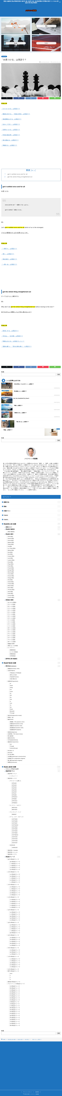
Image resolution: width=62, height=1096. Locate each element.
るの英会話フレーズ (15, 962)
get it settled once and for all (17, 174)
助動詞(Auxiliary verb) (13, 668)
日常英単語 (13, 656)
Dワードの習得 (11, 610)
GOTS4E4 (14, 827)
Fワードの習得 (11, 614)
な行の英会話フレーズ (13, 909)
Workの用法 (11, 572)
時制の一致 (10, 717)
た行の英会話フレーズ (13, 897)
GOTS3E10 (15, 825)
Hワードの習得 (11, 618)
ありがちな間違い (12, 602)
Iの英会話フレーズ (14, 1001)
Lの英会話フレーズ (15, 1005)
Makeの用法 (11, 542)
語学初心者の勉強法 (33, 659)
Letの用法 (10, 558)
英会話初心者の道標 (32, 524)
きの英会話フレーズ (15, 876)
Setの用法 (10, 591)
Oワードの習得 (11, 631)
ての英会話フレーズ (15, 905)
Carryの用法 (11, 595)
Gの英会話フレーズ (15, 998)
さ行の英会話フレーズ (13, 884)
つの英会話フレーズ (15, 903)
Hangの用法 (11, 577)
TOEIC (32, 515)
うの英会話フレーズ (15, 865)
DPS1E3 (14, 785)
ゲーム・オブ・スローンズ (16, 816)
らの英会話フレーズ (15, 959)
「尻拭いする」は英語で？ (10, 330)
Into (11, 703)
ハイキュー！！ (14, 776)
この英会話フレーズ (15, 882)
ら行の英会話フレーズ (13, 956)
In (10, 701)
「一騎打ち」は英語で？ (9, 248)
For (11, 689)
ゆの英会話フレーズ (15, 952)
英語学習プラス (33, 771)
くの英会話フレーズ (15, 878)
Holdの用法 (11, 581)
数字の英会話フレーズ (13, 971)
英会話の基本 (33, 534)
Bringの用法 (11, 570)
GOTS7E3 (14, 838)
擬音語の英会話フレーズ (14, 981)
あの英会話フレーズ (15, 861)
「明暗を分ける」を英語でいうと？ (12, 341)
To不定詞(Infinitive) (13, 740)
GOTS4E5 (14, 829)
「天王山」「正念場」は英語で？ (12, 336)
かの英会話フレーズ (15, 874)
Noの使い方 (11, 750)
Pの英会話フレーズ (15, 1013)
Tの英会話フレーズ (15, 1021)
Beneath (12, 711)
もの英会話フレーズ (15, 945)
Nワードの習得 (11, 630)
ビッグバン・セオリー (15, 805)
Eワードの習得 (11, 612)
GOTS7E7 (14, 842)
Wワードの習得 (12, 641)
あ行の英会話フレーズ (13, 859)
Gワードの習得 (11, 616)
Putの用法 (10, 562)
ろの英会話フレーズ (15, 966)
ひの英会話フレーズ (15, 926)
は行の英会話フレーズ (13, 922)
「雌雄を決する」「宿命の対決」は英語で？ (15, 114)
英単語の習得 (33, 600)
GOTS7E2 (14, 836)
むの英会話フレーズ (15, 941)
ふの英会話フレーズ (15, 928)
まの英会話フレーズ (15, 937)
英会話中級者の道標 (32, 663)
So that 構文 (11, 754)
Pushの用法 (11, 568)
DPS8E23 (14, 802)
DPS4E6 (14, 795)
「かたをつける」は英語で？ (10, 108)
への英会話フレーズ (15, 930)
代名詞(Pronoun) (14, 676)
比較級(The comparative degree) (16, 758)
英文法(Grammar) (33, 666)
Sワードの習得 (11, 637)
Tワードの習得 (11, 639)
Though (12, 746)
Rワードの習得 (11, 635)
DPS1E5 (14, 789)
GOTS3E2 (14, 819)
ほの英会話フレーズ (15, 932)
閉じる (33, 170)
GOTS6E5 (14, 833)
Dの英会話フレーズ (15, 992)
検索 (2, 372)
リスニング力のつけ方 (33, 769)
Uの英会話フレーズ (15, 1023)
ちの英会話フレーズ (15, 901)
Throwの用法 (11, 589)
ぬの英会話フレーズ (15, 916)
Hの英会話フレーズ (15, 1000)
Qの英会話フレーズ (15, 1015)
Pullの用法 (10, 566)
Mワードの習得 (11, 628)
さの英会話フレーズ (15, 886)
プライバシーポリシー (27, 1091)
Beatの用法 (11, 585)
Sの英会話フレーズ (15, 1019)
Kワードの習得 (11, 624)
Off (11, 695)
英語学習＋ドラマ (12, 778)
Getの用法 (4, 56)
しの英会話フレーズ (15, 888)
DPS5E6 (14, 798)
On (11, 697)
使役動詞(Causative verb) (16, 727)
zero (11, 973)
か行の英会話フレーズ (13, 871)
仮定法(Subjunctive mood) (15, 715)
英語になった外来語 (13, 645)
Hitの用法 (10, 579)
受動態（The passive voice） (17, 721)
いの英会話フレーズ (15, 863)
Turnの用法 (11, 573)
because (10, 752)
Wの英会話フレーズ (15, 1025)
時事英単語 (13, 654)
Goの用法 (10, 554)
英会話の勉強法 (33, 529)
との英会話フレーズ (15, 907)
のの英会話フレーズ (15, 920)
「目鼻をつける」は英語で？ (10, 129)
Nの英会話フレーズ (15, 1009)
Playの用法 (11, 564)
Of (10, 693)
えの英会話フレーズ (15, 867)
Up (10, 707)
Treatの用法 (11, 583)
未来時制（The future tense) (15, 734)
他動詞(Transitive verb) (16, 725)
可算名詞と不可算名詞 (15, 673)
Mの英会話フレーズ (15, 1007)
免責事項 (37, 1091)
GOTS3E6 (14, 821)
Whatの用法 (11, 550)
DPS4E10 (14, 797)
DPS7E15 (14, 800)
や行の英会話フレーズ (13, 947)
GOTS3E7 (14, 823)
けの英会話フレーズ (15, 880)
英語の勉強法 (11, 531)
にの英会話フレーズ (15, 914)
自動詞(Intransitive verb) (16, 723)
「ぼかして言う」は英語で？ (10, 124)
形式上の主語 (13, 674)
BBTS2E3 (14, 809)
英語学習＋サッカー (13, 852)
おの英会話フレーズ (15, 869)
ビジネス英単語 (14, 652)
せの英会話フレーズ (15, 892)
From (11, 691)
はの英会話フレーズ (15, 924)
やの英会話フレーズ (15, 950)
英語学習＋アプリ (12, 854)
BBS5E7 (14, 814)
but (11, 744)
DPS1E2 (14, 783)
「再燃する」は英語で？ (9, 145)
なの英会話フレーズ (15, 912)
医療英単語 (13, 650)
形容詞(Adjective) (12, 732)
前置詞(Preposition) (13, 681)
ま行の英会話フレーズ (13, 935)
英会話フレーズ (33, 857)
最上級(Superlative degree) (15, 760)
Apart (11, 685)
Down (11, 709)
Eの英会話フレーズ (15, 994)
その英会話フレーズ (15, 894)
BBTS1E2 (14, 807)
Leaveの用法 (11, 560)
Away (11, 687)
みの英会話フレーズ (15, 939)
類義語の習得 (11, 643)
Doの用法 (10, 552)
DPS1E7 (14, 793)
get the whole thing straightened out (19, 177)
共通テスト (32, 511)
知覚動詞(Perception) (15, 729)
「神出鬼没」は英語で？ (9, 259)
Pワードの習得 (11, 633)
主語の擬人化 (13, 678)
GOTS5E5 (14, 831)
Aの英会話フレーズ (15, 986)
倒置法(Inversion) (12, 762)
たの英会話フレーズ (15, 899)
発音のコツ (33, 527)
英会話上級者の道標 (32, 767)
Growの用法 (11, 575)
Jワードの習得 (11, 622)
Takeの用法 (11, 544)
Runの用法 (10, 587)
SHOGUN (12, 845)
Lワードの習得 (11, 626)
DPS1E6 (14, 791)
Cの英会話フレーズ (15, 990)
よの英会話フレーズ (15, 954)
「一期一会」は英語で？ (9, 264)
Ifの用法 (10, 546)
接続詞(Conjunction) (13, 742)
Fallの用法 (10, 593)
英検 (32, 506)
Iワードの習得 (11, 620)
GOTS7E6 (14, 840)
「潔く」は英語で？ (7, 254)
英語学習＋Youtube (13, 850)
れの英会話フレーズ (15, 964)
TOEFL (32, 519)
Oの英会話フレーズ (15, 1011)
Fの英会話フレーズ (15, 996)
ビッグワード (11, 647)
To (10, 705)
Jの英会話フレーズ (15, 1003)
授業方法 (32, 502)
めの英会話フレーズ (15, 943)
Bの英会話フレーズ (15, 988)
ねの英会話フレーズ (15, 918)
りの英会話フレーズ (15, 960)
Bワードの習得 (11, 606)
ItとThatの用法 (11, 548)
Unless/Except (14, 748)
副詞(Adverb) (11, 738)
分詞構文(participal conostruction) (17, 756)
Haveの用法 (11, 538)
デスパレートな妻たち (15, 780)
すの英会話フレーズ (15, 890)
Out (11, 699)
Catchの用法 (11, 597)
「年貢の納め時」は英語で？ (10, 135)
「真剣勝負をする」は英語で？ (11, 119)
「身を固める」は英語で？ (10, 140)
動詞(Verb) (10, 719)
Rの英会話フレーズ (15, 1017)
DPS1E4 (14, 787)
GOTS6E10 (15, 835)
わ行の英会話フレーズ (13, 969)
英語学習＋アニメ (12, 773)
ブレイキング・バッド (15, 812)
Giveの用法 (11, 540)
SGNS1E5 (14, 847)
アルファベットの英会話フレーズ (16, 983)
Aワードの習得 (11, 604)
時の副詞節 (10, 736)
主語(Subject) (11, 670)
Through (12, 713)
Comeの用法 (11, 556)
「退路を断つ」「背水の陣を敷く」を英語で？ (16, 346)
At (10, 683)
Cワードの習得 (11, 608)
